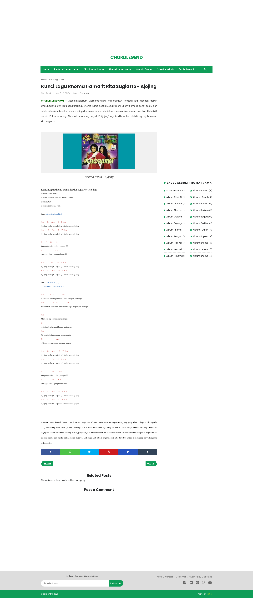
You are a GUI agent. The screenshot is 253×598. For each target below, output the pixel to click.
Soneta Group (144, 69)
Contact (167, 577)
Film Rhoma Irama (94, 69)
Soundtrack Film (173, 190)
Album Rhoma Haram (201, 243)
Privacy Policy (194, 577)
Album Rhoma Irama (120, 69)
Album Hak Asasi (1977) (174, 243)
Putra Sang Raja (166, 69)
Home (46, 69)
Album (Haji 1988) (174, 197)
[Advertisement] (97, 22)
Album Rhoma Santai (201, 204)
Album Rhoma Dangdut (201, 256)
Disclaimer (179, 577)
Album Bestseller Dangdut (174, 249)
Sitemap (208, 577)
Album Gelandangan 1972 (174, 217)
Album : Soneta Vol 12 (201, 197)
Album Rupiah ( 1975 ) (201, 236)
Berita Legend (187, 69)
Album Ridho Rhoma (174, 204)
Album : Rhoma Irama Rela (201, 249)
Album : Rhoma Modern (174, 256)
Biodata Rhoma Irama (67, 69)
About (157, 577)
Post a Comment (81, 93)
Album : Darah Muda (201, 230)
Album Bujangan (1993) (174, 223)
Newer (47, 464)
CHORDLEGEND (126, 57)
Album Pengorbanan (174, 236)
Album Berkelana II (201, 210)
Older (150, 464)
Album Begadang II (201, 217)
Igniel (209, 594)
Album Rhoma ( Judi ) (174, 230)
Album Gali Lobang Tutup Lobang (201, 223)
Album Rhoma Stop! (174, 210)
